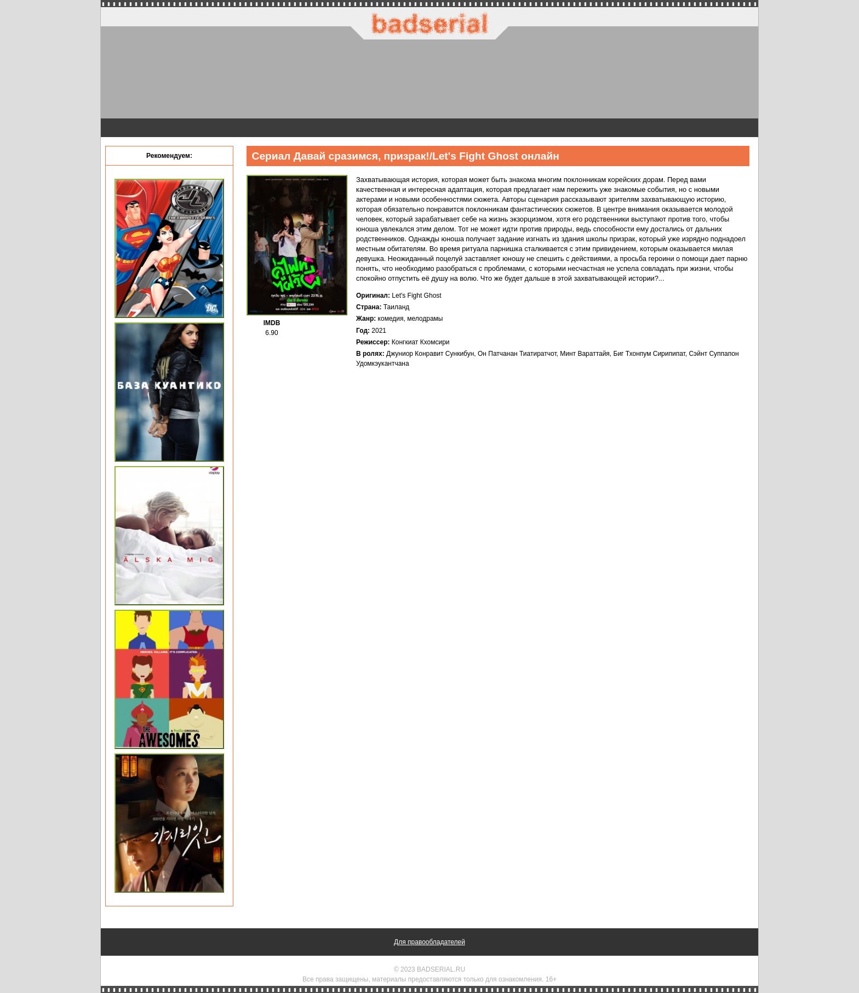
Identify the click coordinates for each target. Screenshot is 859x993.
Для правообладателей (429, 942)
